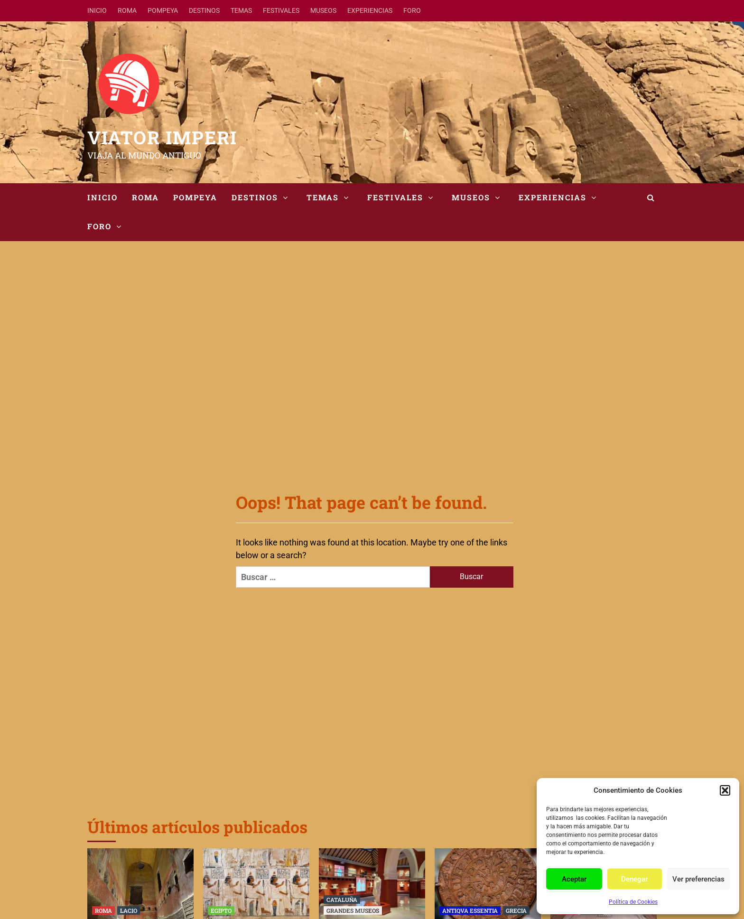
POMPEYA (163, 10)
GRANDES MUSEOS (352, 910)
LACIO (128, 910)
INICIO (97, 10)
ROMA (127, 10)
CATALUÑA (341, 899)
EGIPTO (221, 910)
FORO (412, 10)
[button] (725, 790)
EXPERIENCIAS (369, 10)
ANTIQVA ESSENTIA (470, 910)
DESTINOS (204, 10)
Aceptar (574, 879)
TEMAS (241, 10)
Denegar (634, 879)
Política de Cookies (633, 902)
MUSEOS (323, 10)
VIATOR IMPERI (162, 137)
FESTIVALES (281, 10)
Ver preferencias (698, 879)
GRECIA (516, 910)
